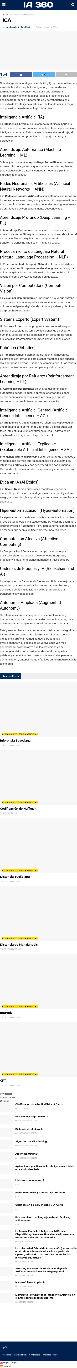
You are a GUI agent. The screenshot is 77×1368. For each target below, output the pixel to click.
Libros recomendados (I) (29, 1180)
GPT (3, 1080)
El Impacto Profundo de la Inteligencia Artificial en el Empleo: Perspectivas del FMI (45, 1296)
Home (5, 14)
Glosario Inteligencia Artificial (22, 14)
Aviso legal (36, 1355)
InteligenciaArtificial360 (19, 1355)
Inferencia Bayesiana (15, 740)
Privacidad (46, 1355)
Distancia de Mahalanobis (19, 944)
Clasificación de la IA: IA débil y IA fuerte (39, 1104)
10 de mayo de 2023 (8, 813)
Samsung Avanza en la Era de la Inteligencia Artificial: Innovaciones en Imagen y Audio (41, 1270)
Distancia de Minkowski (29, 1129)
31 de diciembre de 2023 (10, 881)
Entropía (6, 1012)
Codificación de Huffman (18, 808)
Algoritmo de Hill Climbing (31, 1141)
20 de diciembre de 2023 (46, 27)
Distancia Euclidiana (15, 876)
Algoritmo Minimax (26, 1153)
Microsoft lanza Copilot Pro (31, 1282)
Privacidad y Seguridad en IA (32, 1116)
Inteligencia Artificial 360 (18, 27)
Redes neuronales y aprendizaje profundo (40, 1192)
